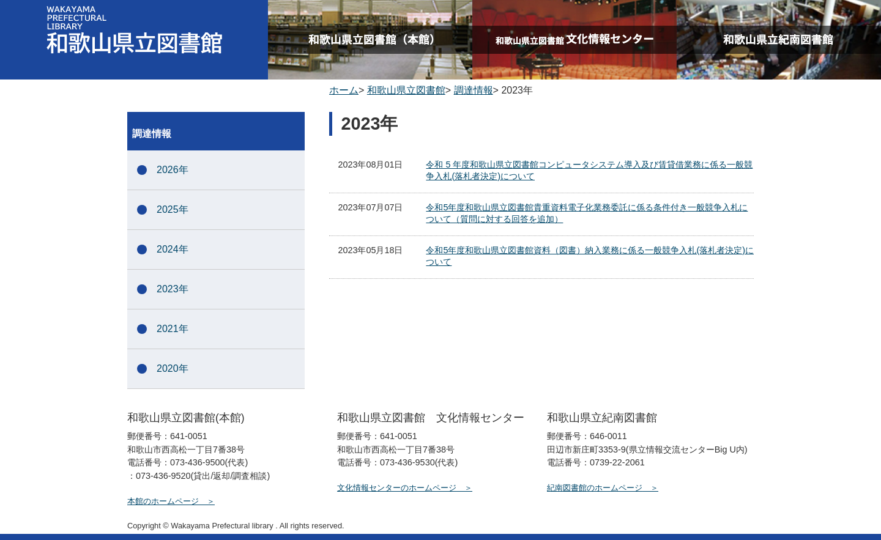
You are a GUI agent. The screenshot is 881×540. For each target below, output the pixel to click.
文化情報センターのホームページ (396, 487)
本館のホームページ (163, 501)
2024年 (172, 249)
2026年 (172, 170)
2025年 (172, 209)
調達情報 (473, 90)
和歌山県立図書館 (406, 90)
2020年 (172, 368)
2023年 (172, 289)
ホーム (344, 90)
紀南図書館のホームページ (594, 487)
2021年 (172, 329)
